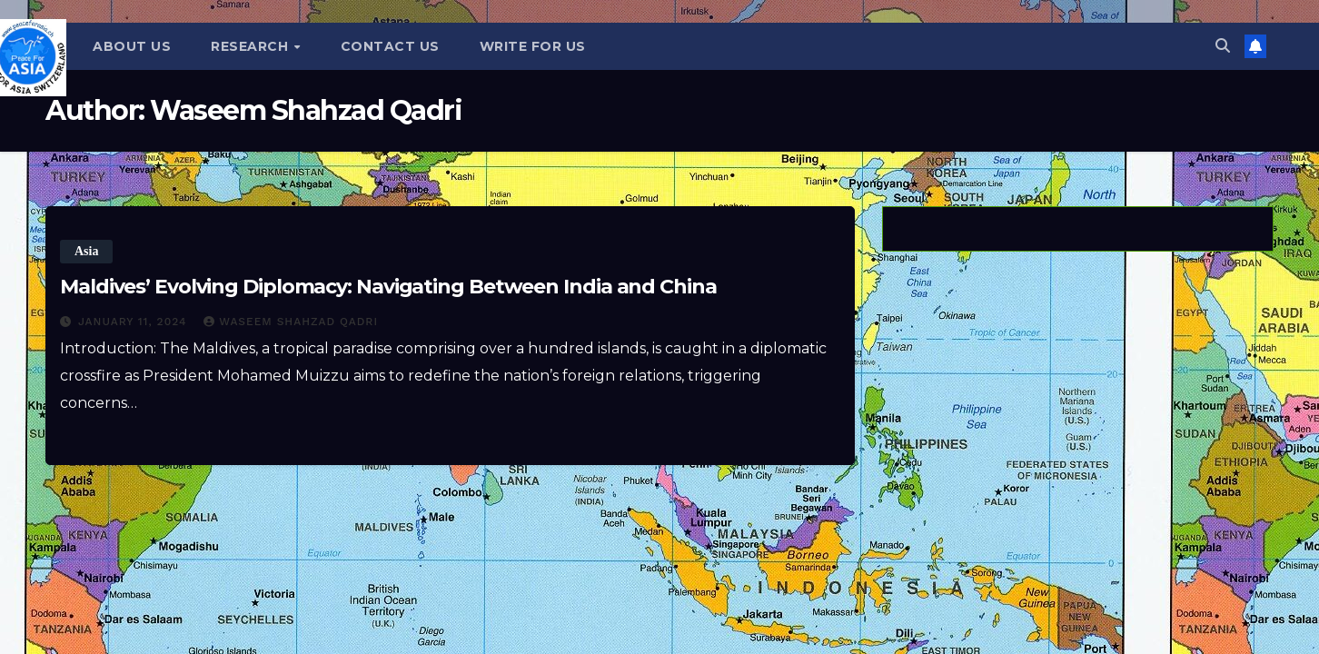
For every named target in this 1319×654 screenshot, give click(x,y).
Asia (86, 251)
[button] (1222, 45)
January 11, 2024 (134, 321)
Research (252, 46)
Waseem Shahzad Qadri (290, 321)
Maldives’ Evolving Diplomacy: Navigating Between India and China (388, 286)
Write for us (533, 46)
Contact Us (390, 46)
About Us (132, 46)
